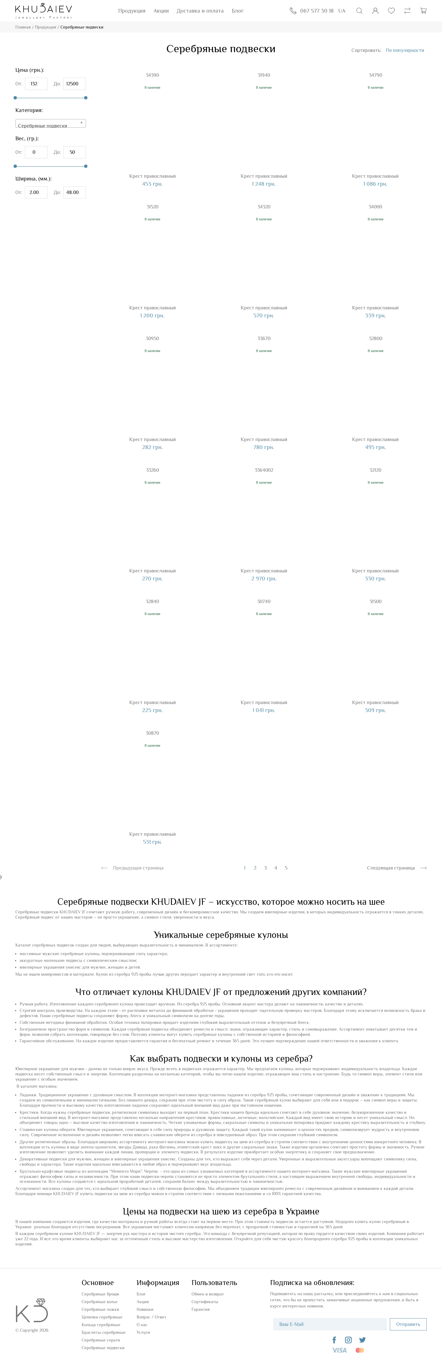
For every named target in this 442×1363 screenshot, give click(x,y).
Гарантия (201, 1309)
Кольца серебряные (101, 1324)
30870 (152, 733)
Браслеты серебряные (104, 1332)
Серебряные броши (100, 1293)
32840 (152, 601)
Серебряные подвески (103, 1347)
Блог (238, 11)
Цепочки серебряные (102, 1317)
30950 (152, 338)
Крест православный (152, 176)
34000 (375, 207)
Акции (161, 11)
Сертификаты (205, 1301)
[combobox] (50, 123)
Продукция (131, 11)
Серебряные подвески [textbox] (42, 126)
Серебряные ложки (100, 1309)
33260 (152, 470)
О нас (142, 1324)
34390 (152, 75)
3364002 (264, 470)
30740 (263, 601)
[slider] (15, 97)
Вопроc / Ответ (151, 1317)
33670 (264, 338)
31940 (264, 75)
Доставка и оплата (200, 11)
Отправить (408, 1324)
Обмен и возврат (208, 1293)
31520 (152, 207)
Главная (23, 27)
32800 (375, 338)
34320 (264, 207)
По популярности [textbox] (405, 50)
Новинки (145, 1309)
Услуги (143, 1332)
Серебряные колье (100, 1301)
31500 (376, 601)
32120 (375, 470)
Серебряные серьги (101, 1340)
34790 (375, 75)
